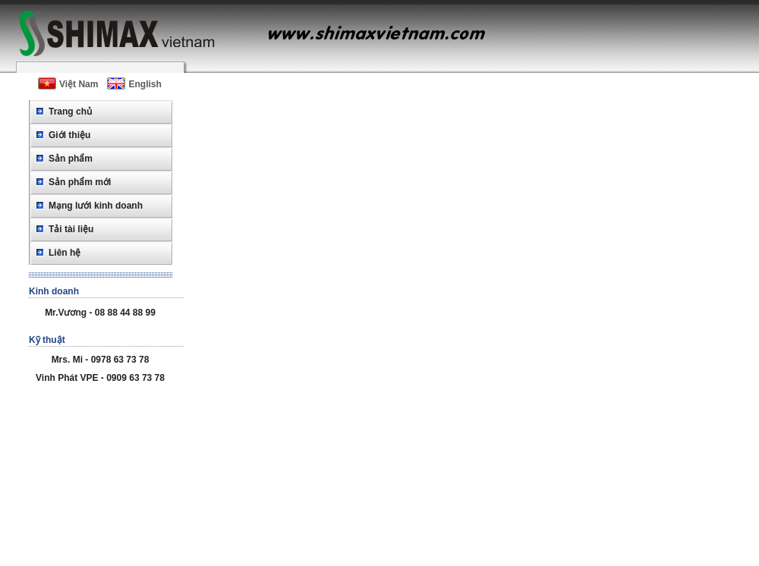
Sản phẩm (71, 158)
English (134, 83)
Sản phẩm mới (80, 182)
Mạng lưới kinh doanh (96, 205)
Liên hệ (64, 252)
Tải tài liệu (71, 229)
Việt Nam (68, 83)
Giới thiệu (69, 135)
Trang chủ (70, 111)
